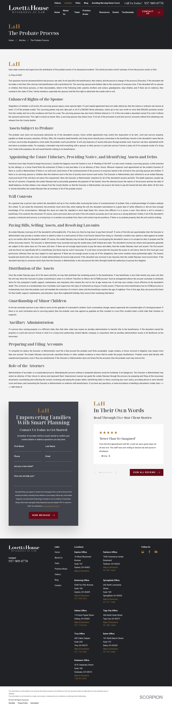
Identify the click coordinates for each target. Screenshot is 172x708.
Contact (58, 585)
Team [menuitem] (77, 12)
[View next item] (112, 472)
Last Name (46, 446)
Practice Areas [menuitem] (87, 12)
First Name (15, 446)
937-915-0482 (109, 652)
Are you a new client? (20, 466)
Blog (86, 3)
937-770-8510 (80, 625)
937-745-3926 (80, 652)
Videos (57, 3)
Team (57, 563)
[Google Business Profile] (142, 551)
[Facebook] (149, 551)
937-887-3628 (109, 625)
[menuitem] (12, 702)
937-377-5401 (109, 602)
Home (57, 552)
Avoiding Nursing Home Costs (106, 3)
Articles (68, 3)
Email (44, 456)
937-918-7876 (80, 599)
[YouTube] (156, 551)
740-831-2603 (80, 678)
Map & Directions (81, 571)
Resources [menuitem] (104, 12)
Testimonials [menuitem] (128, 12)
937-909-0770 (153, 3)
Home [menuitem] (57, 12)
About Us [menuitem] (66, 12)
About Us (59, 558)
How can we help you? (20, 476)
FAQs (78, 3)
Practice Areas (61, 569)
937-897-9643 (109, 570)
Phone (13, 456)
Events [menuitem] (116, 12)
